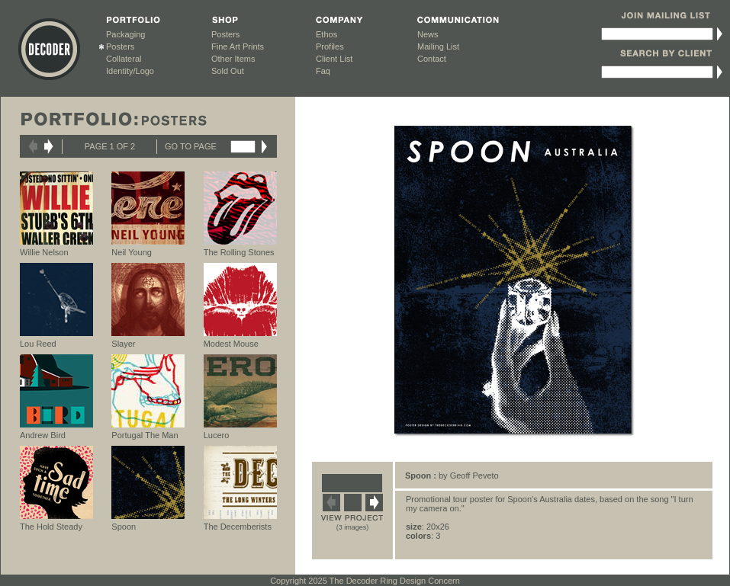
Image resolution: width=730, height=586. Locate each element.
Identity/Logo (130, 70)
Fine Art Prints (237, 46)
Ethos (326, 34)
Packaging (125, 34)
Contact (431, 58)
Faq (323, 70)
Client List (334, 58)
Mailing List (438, 46)
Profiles (330, 46)
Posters (120, 46)
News (428, 34)
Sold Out (227, 70)
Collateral (123, 58)
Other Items (233, 58)
